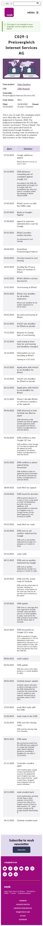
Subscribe (22, 850)
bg (7, 4)
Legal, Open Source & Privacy (14, 891)
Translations (31, 891)
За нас (23, 916)
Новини (23, 901)
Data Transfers (24, 84)
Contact (13, 893)
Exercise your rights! (23, 908)
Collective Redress (24, 893)
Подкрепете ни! (23, 912)
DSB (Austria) (23, 88)
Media (6, 893)
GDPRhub (23, 920)
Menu (31, 12)
